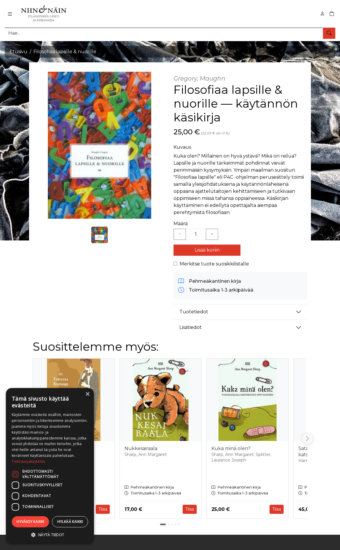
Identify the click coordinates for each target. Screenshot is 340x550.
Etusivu (18, 51)
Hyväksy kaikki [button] (30, 521)
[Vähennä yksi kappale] (180, 234)
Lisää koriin (207, 250)
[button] (50, 534)
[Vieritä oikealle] (307, 438)
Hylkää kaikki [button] (70, 521)
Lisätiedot (190, 327)
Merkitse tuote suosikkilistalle (214, 264)
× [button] (87, 394)
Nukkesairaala (140, 448)
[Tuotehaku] (170, 33)
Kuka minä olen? (230, 448)
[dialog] (50, 466)
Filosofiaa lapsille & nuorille (64, 51)
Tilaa (102, 509)
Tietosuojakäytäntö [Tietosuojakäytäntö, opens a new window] (28, 461)
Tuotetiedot (193, 312)
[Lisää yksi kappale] (212, 234)
